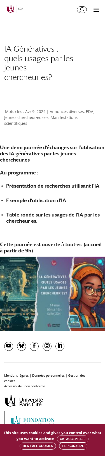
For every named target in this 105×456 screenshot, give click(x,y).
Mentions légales (16, 375)
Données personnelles (48, 375)
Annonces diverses (67, 111)
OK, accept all (72, 439)
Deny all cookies (38, 446)
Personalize (73, 446)
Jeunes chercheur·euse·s (26, 117)
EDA (90, 111)
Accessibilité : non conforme (24, 386)
